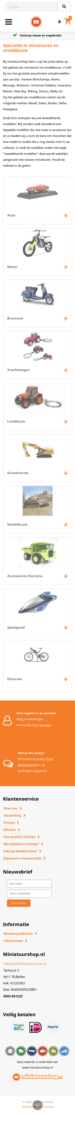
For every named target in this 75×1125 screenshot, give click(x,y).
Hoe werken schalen (19, 837)
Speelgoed (16, 629)
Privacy (9, 822)
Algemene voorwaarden (22, 858)
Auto (11, 217)
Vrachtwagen (18, 371)
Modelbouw (17, 526)
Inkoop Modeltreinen (20, 851)
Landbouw (16, 423)
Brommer (15, 320)
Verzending (12, 815)
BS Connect (46, 1107)
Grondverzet (17, 474)
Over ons (10, 808)
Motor (12, 268)
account (45, 725)
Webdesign (29, 1107)
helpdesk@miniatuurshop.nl (24, 964)
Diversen (14, 680)
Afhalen (9, 830)
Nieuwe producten (18, 933)
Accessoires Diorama (24, 577)
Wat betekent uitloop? (21, 844)
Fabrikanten (13, 941)
